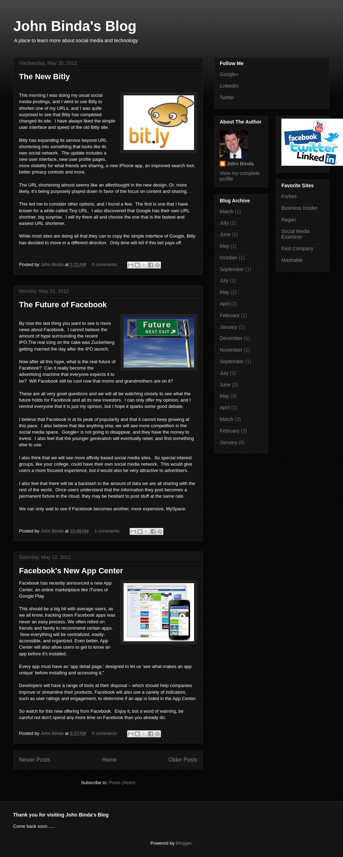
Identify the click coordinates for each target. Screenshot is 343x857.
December (231, 338)
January (228, 327)
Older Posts (183, 760)
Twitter (227, 97)
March (226, 211)
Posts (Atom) (122, 782)
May (224, 246)
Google (143, 210)
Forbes (289, 196)
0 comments (104, 264)
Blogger (183, 843)
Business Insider (299, 208)
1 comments (106, 531)
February (229, 315)
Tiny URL (78, 210)
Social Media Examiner (295, 234)
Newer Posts (34, 760)
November (231, 350)
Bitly (92, 101)
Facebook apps (90, 615)
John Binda (52, 264)
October (228, 257)
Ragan (288, 219)
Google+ (70, 432)
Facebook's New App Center (71, 570)
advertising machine (39, 374)
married (42, 349)
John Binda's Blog (75, 26)
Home (109, 760)
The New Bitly (44, 76)
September (232, 269)
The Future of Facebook (63, 304)
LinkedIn (229, 86)
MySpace (175, 508)
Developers (31, 685)
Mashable (292, 260)
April (225, 304)
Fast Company (297, 248)
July (224, 223)
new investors (106, 400)
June (225, 234)
